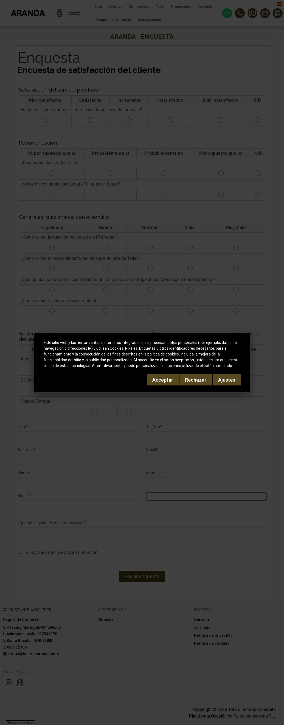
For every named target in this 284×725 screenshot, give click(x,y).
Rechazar (195, 380)
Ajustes (226, 380)
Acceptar (162, 380)
